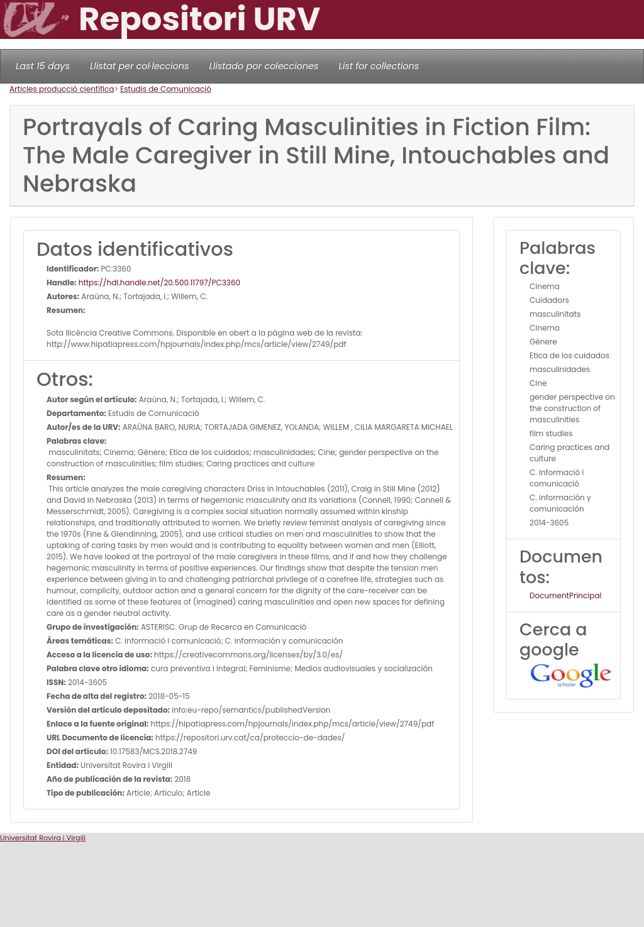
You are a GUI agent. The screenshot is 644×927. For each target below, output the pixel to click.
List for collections (378, 66)
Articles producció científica (61, 89)
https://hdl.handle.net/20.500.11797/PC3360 (159, 282)
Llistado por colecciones (264, 66)
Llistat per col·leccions (139, 66)
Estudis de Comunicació (165, 89)
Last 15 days (43, 66)
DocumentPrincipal (565, 595)
